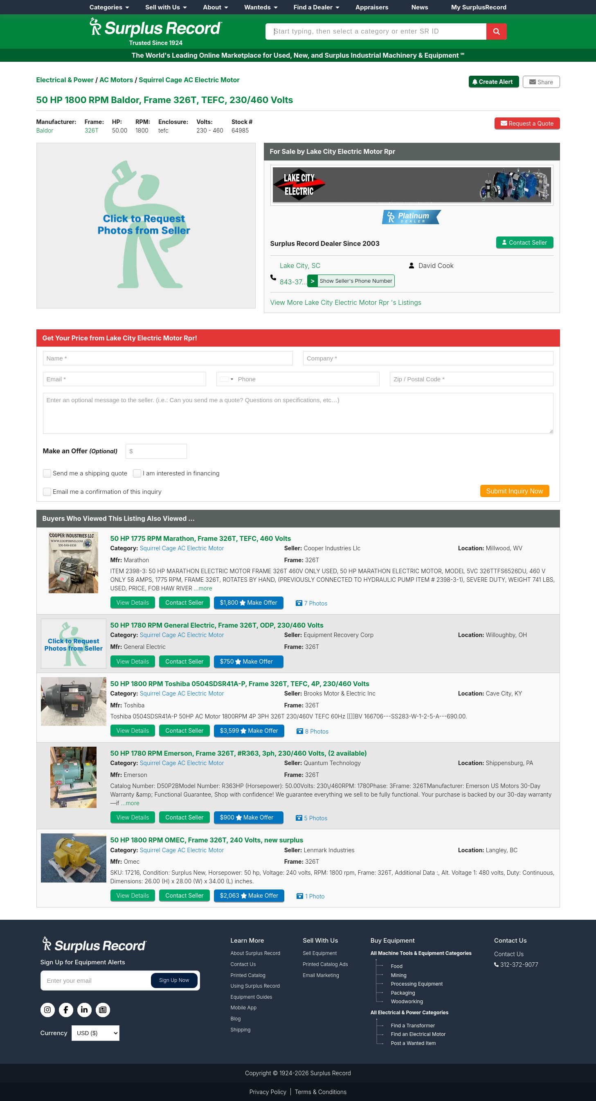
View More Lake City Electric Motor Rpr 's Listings (346, 302)
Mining (399, 975)
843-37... (337, 282)
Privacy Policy (268, 1091)
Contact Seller (524, 242)
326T (92, 130)
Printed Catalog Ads (325, 964)
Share (541, 82)
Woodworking (407, 1001)
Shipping (241, 1030)
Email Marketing (321, 975)
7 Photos (316, 603)
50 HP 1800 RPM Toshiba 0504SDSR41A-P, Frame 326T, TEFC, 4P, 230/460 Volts (239, 684)
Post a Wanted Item (413, 1043)
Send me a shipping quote (90, 473)
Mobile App (244, 1007)
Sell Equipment (320, 953)
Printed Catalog (248, 975)
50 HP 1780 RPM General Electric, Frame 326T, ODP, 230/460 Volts (217, 625)
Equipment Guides (251, 997)
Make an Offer (80, 451)
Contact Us (243, 964)
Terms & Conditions (321, 1091)
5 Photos (316, 818)
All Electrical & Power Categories (410, 1012)
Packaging (403, 993)
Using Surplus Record (255, 986)
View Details (133, 602)
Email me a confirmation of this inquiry (107, 491)
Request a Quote (527, 123)
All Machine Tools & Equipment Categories (421, 953)
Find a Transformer (413, 1025)
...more (203, 588)
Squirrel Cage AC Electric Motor (182, 548)
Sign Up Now (174, 980)
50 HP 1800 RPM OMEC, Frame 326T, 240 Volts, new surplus (207, 840)
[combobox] (226, 379)
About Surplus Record (256, 953)
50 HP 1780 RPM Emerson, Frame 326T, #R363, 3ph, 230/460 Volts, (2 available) (238, 753)
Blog (236, 1018)
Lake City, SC (300, 265)
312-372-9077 (519, 964)
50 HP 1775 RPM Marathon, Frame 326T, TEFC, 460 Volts (200, 538)
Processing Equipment (417, 984)
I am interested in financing (181, 473)
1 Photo (314, 896)
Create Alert (496, 81)
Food (397, 966)
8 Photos (316, 731)
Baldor (45, 130)
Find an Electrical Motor (418, 1034)
